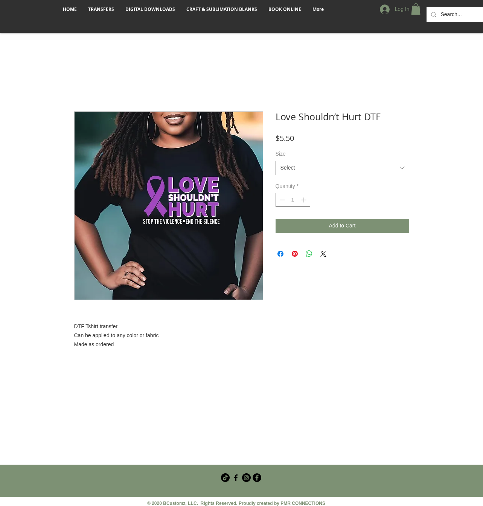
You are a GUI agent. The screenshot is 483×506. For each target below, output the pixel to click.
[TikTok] (225, 477)
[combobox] (342, 168)
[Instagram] (246, 477)
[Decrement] (281, 199)
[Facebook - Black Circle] (257, 477)
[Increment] (304, 199)
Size (281, 154)
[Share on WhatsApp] (309, 253)
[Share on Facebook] (280, 253)
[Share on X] (323, 253)
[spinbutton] (293, 199)
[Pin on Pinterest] (294, 253)
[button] (416, 9)
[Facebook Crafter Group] (236, 477)
